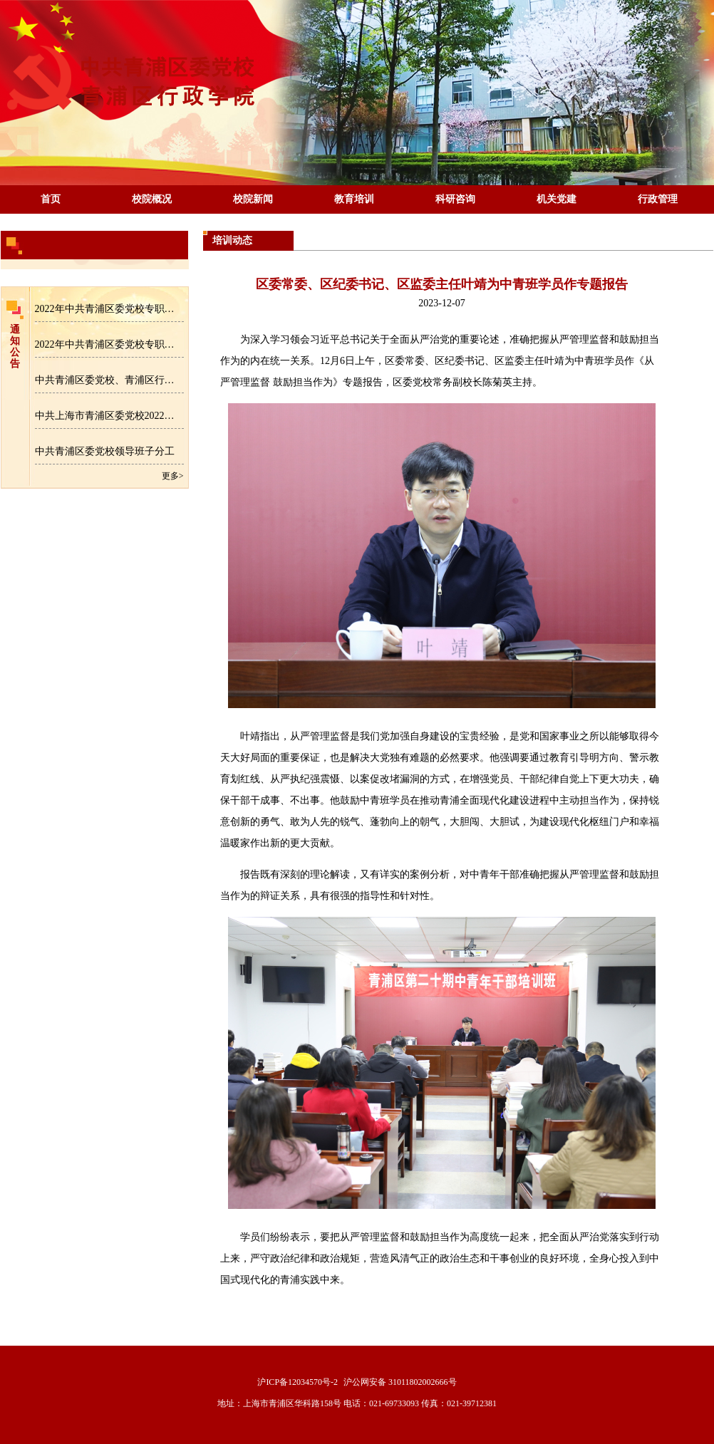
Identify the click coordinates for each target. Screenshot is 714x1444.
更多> (173, 476)
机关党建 (556, 199)
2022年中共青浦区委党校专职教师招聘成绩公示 (109, 344)
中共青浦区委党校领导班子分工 (105, 451)
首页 (51, 199)
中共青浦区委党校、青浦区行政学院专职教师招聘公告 (109, 380)
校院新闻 (253, 199)
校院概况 (152, 199)
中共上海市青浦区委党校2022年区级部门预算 (109, 415)
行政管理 (658, 199)
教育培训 (354, 199)
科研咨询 (455, 199)
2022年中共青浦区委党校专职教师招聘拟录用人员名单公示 (109, 308)
